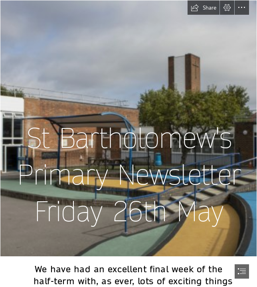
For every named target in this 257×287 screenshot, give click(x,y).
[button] (203, 7)
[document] (128, 143)
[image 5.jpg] (128, 128)
